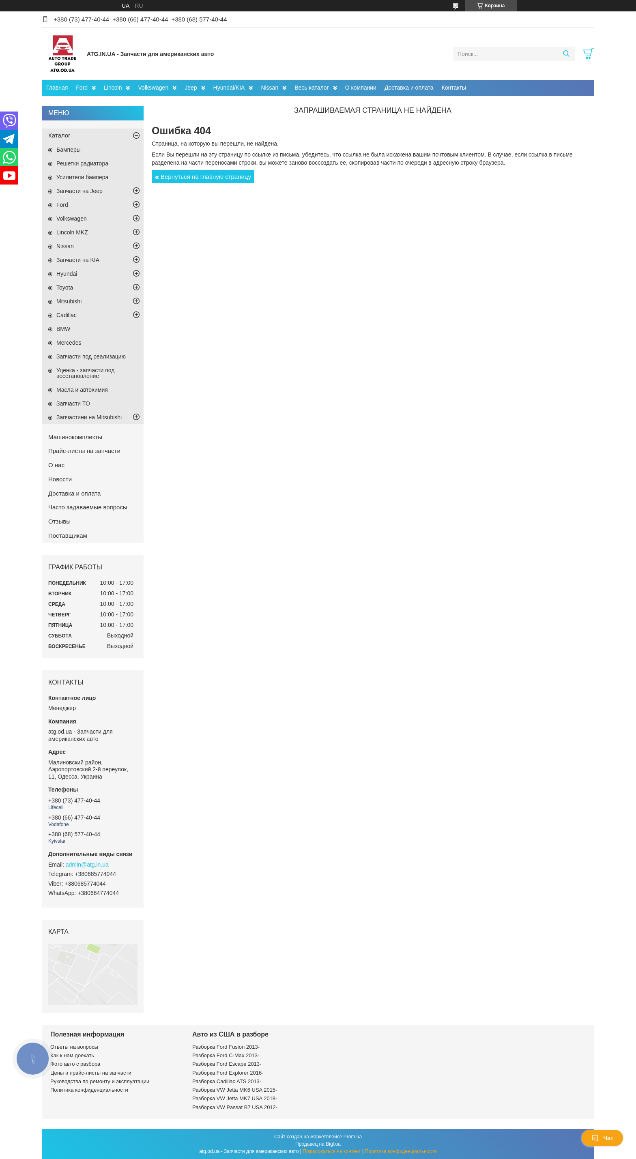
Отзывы (59, 521)
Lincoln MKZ (72, 232)
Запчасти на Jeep (79, 191)
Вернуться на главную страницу (206, 176)
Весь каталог (311, 87)
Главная (57, 87)
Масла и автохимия (82, 389)
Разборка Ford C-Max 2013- (225, 1055)
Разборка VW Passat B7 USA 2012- (234, 1107)
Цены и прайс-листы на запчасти (90, 1073)
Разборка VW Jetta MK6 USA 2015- (234, 1090)
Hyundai (66, 273)
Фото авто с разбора (75, 1064)
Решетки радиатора (82, 163)
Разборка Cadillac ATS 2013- (226, 1081)
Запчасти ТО (73, 403)
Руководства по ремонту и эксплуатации (99, 1081)
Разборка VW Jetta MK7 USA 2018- (234, 1098)
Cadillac (66, 315)
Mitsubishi (69, 301)
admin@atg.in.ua (87, 864)
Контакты (454, 87)
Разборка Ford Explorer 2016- (227, 1073)
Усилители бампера (82, 177)
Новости (60, 479)
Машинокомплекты (75, 437)
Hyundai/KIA (229, 87)
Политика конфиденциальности (89, 1090)
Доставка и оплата (409, 87)
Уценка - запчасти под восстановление (85, 373)
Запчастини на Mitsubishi (89, 417)
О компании (360, 87)
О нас (56, 464)
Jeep (191, 87)
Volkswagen (153, 87)
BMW (63, 329)
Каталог (59, 135)
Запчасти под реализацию (91, 356)
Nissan (269, 87)
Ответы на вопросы (74, 1047)
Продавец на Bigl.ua (318, 1144)
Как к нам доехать (72, 1055)
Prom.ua (353, 1137)
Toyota (64, 287)
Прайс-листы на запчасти (84, 450)
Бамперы (68, 149)
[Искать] (566, 54)
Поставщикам (67, 535)
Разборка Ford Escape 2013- (226, 1064)
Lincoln (113, 87)
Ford (82, 87)
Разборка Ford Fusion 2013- (226, 1047)
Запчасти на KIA (77, 260)
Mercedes (68, 342)
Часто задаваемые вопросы (87, 507)
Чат (602, 1138)
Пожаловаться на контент (332, 1151)
